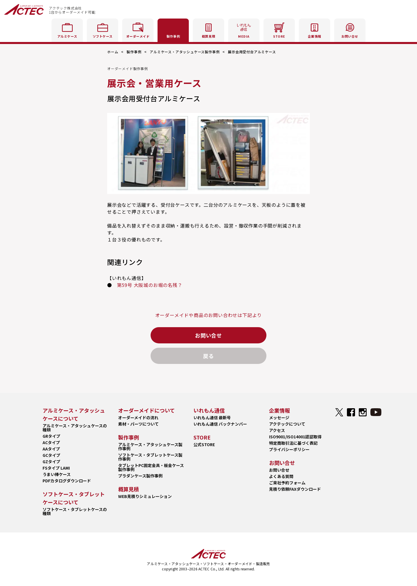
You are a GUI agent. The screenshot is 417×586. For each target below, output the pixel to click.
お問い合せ (208, 335)
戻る (208, 356)
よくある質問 (281, 476)
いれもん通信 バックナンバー (220, 424)
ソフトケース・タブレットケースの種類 (75, 511)
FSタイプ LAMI (56, 468)
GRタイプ (51, 436)
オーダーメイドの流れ (138, 417)
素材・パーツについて (138, 424)
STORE (279, 29)
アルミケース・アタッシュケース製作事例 (185, 51)
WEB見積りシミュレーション (145, 496)
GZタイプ (51, 461)
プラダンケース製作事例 (140, 476)
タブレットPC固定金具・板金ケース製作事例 (151, 467)
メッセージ (279, 417)
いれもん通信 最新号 (212, 417)
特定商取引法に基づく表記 (293, 443)
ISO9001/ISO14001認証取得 (295, 437)
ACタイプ (51, 442)
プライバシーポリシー (289, 449)
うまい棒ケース (57, 474)
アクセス (277, 430)
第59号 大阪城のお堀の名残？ (149, 284)
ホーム (112, 51)
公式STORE (204, 444)
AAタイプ (51, 449)
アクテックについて (287, 424)
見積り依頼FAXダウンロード (295, 489)
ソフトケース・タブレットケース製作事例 (150, 457)
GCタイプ (51, 455)
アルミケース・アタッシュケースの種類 (75, 428)
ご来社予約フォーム (287, 483)
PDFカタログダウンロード (67, 481)
